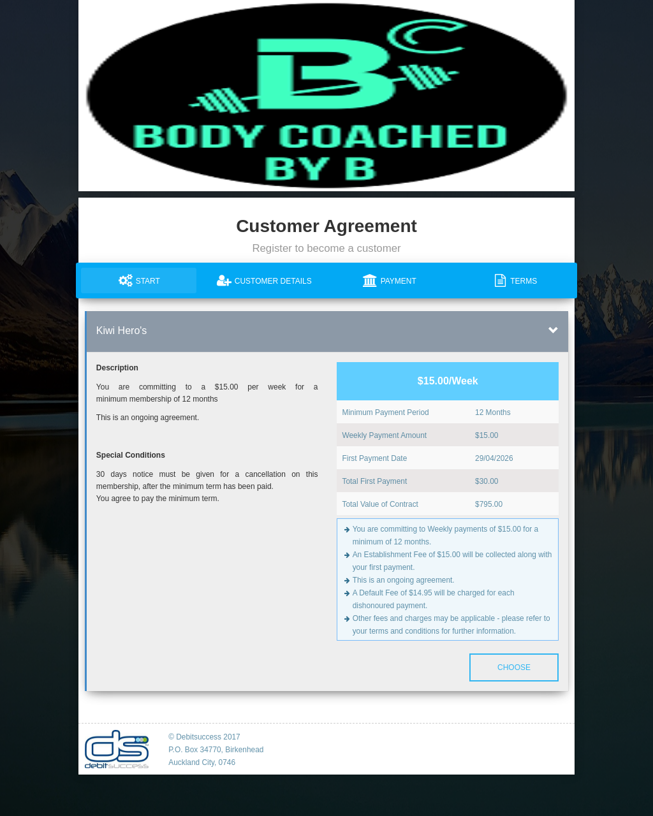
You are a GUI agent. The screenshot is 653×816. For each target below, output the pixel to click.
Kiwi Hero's (121, 330)
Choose (514, 667)
